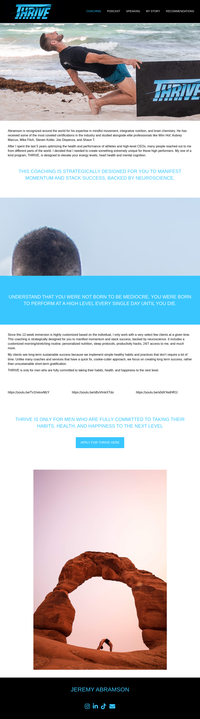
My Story (153, 11)
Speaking (133, 11)
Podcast (113, 11)
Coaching (93, 11)
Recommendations (180, 11)
